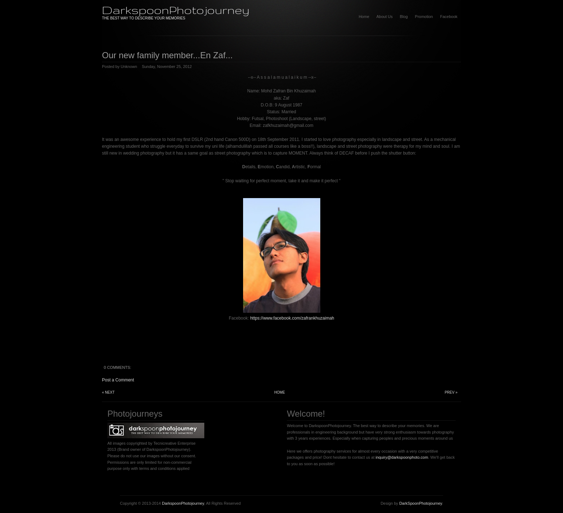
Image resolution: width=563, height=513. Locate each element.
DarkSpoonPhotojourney (420, 503)
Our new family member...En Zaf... (167, 55)
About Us (384, 16)
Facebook (448, 16)
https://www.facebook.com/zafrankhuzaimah (292, 318)
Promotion (424, 16)
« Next (108, 392)
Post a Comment (118, 380)
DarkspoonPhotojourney (176, 10)
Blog (404, 16)
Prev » (451, 392)
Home (364, 16)
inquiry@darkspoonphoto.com (402, 457)
